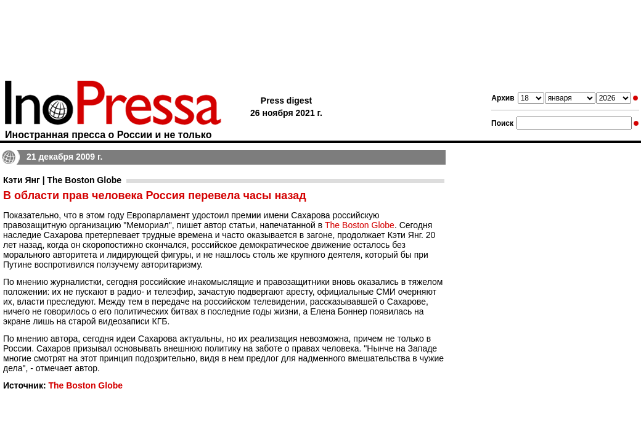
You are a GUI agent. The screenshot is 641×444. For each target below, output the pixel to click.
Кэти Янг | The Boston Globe (62, 180)
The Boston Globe (359, 225)
